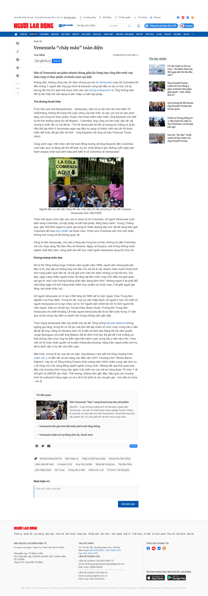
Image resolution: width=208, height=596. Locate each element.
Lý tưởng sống (87, 17)
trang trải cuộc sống (119, 458)
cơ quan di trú (64, 464)
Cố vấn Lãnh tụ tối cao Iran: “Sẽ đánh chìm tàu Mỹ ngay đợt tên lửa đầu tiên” (180, 70)
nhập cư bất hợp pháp (93, 458)
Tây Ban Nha (125, 464)
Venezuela (105, 82)
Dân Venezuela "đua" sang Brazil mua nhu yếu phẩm (99, 402)
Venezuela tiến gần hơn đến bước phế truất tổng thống (69, 426)
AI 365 (159, 34)
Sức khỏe (86, 34)
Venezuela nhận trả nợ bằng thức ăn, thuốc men (66, 434)
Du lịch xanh (159, 533)
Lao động (44, 34)
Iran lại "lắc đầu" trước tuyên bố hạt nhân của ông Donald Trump (179, 138)
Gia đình (177, 34)
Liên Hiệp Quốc (43, 469)
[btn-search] (129, 25)
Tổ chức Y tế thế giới (118, 469)
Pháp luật (108, 34)
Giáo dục (97, 34)
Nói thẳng (105, 17)
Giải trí (139, 34)
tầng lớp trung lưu (105, 464)
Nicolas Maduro (116, 323)
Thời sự (23, 34)
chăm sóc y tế (42, 358)
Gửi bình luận (128, 504)
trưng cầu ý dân (76, 469)
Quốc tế (33, 34)
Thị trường (140, 17)
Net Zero (66, 34)
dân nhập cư (71, 458)
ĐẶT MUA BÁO (69, 18)
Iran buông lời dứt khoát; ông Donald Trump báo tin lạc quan (180, 106)
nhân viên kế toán (44, 464)
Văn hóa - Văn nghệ (125, 34)
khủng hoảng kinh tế (101, 90)
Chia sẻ (56, 61)
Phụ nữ (167, 34)
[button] (17, 83)
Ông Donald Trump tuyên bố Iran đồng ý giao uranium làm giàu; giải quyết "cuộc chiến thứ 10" (179, 89)
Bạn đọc (55, 34)
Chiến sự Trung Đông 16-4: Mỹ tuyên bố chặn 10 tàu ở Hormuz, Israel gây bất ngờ (180, 122)
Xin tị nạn (60, 469)
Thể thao (149, 34)
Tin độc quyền (122, 17)
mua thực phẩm (84, 464)
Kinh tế (75, 34)
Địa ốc (187, 34)
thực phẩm (62, 231)
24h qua (155, 17)
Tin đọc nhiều (158, 58)
